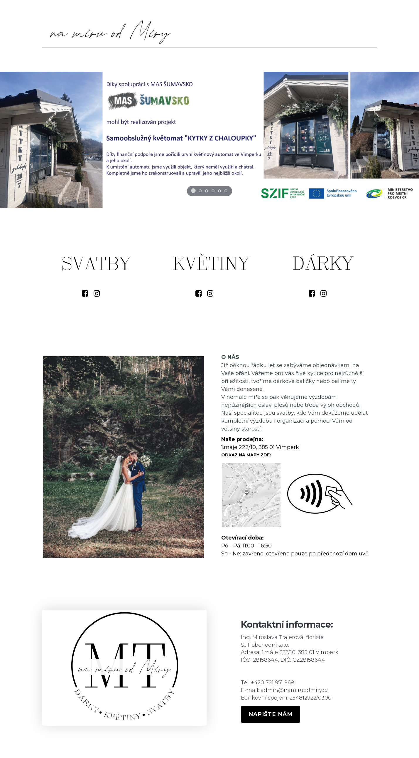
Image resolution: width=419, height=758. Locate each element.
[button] (31, 140)
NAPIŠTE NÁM (271, 714)
